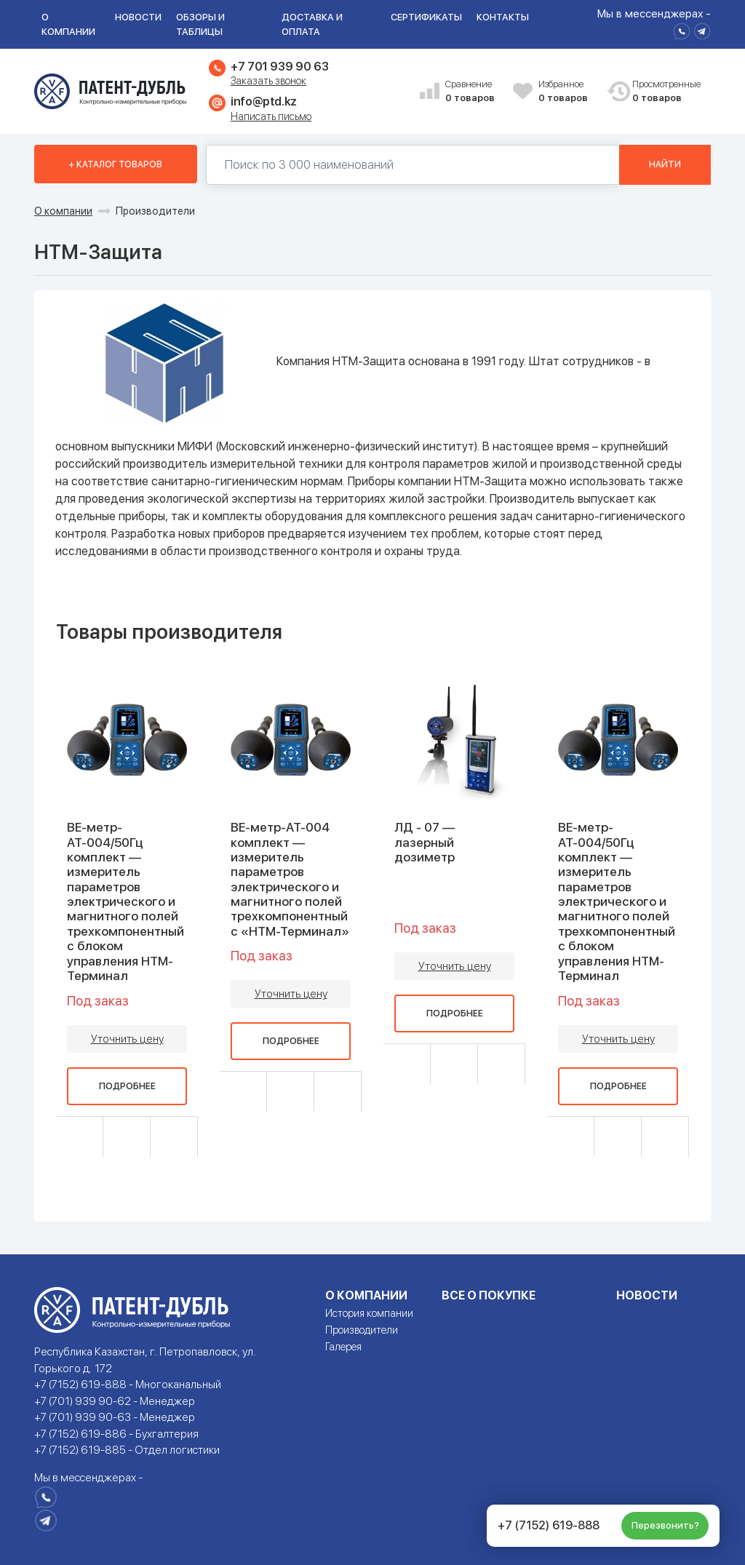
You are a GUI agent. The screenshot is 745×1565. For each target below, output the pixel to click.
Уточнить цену (127, 1038)
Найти (665, 164)
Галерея (343, 1347)
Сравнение (473, 92)
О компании (68, 24)
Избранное (566, 92)
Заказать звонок (268, 81)
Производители (361, 1330)
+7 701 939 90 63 (279, 66)
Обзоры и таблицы (200, 24)
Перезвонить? (665, 1525)
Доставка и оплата (312, 24)
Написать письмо (271, 116)
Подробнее (127, 1085)
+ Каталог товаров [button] (115, 164)
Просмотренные (660, 92)
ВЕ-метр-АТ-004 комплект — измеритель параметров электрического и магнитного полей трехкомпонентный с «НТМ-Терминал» (290, 879)
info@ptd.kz (264, 101)
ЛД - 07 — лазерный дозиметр (424, 842)
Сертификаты (426, 17)
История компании (369, 1313)
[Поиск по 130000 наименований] (413, 165)
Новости (138, 17)
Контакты (503, 17)
